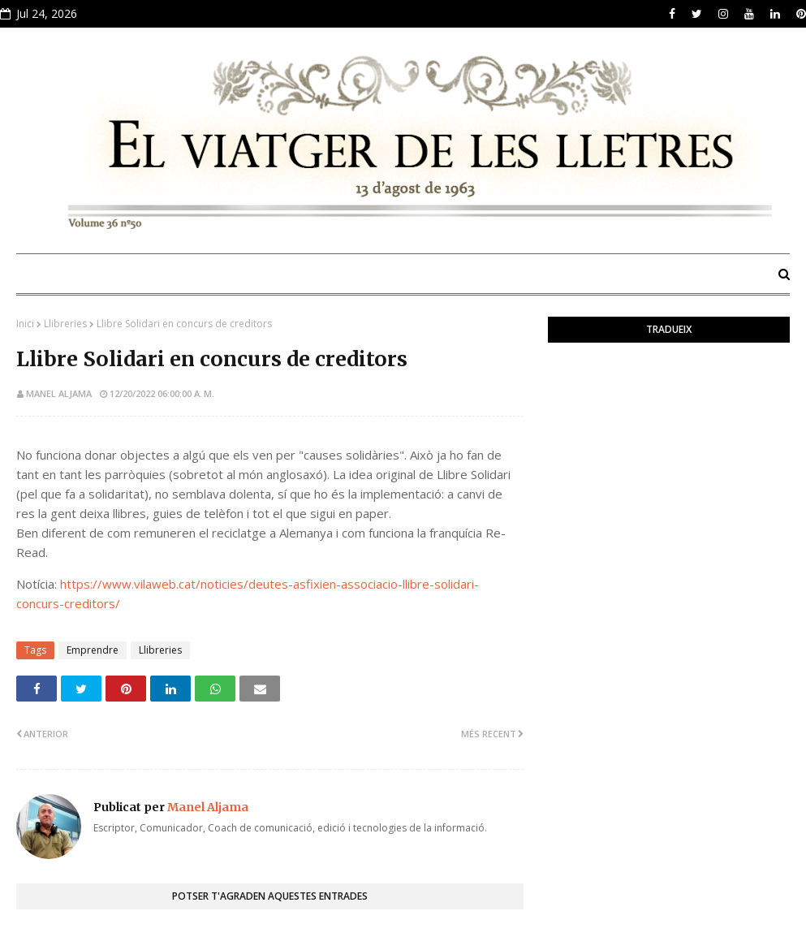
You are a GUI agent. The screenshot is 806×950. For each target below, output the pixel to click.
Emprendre (93, 650)
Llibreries (65, 323)
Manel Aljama (59, 393)
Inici (25, 323)
